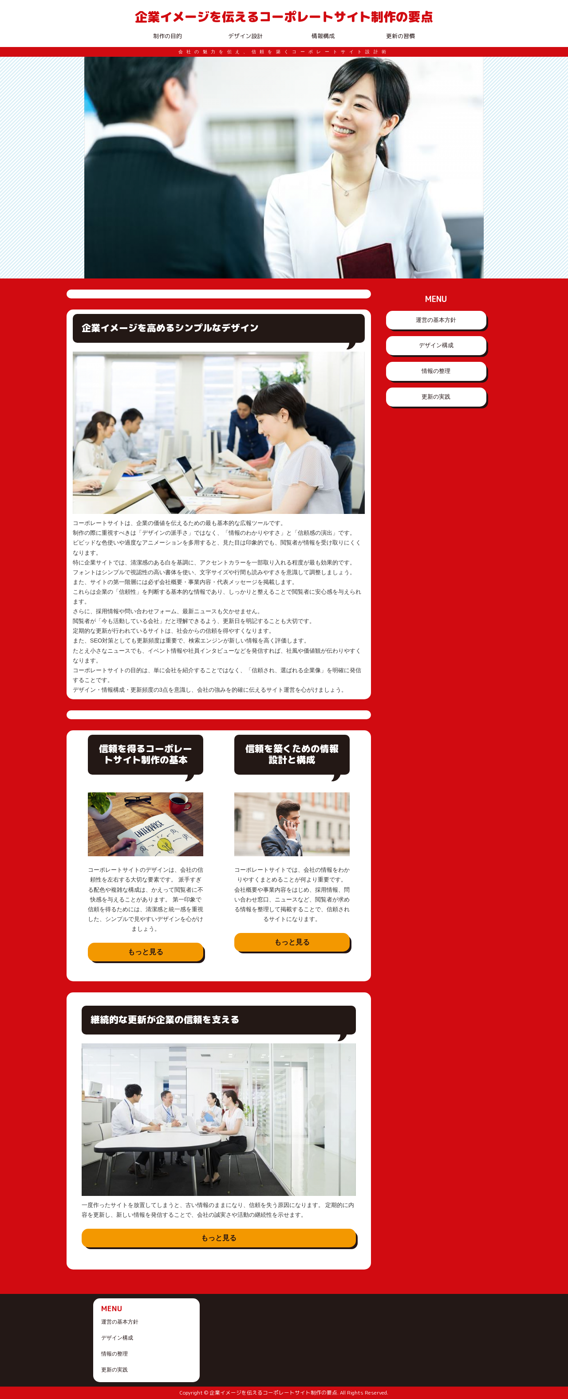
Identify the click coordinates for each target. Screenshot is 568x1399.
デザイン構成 (436, 345)
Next (472, 168)
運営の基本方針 (436, 320)
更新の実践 (436, 396)
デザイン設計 (245, 36)
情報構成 (323, 36)
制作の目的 (167, 36)
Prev (96, 168)
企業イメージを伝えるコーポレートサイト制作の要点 (284, 16)
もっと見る (145, 952)
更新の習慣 (400, 36)
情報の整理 (436, 371)
